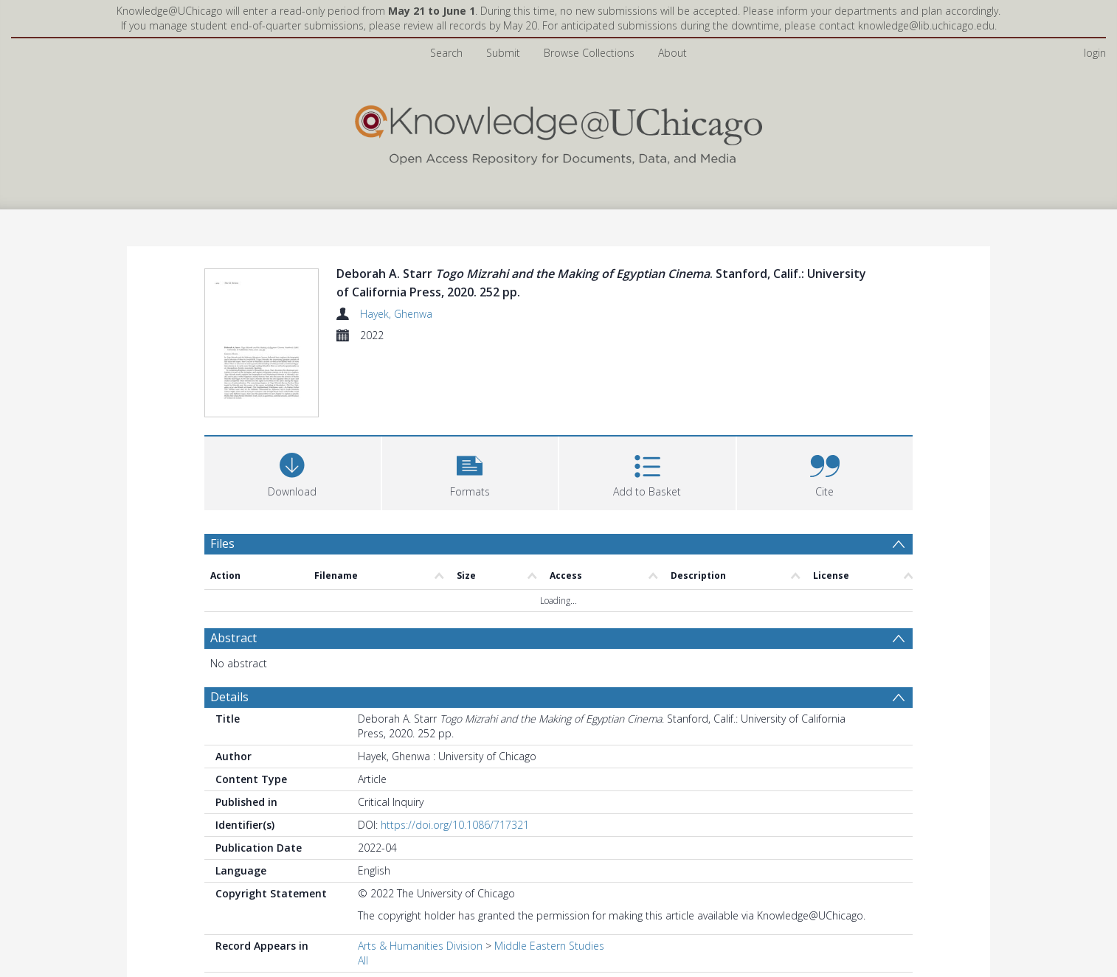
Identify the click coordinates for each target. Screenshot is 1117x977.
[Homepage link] (558, 131)
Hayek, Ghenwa (396, 314)
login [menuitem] (1095, 53)
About (672, 53)
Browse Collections (589, 53)
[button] (470, 472)
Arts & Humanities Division (420, 946)
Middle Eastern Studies (549, 946)
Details (229, 697)
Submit (503, 53)
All (363, 960)
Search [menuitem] (446, 53)
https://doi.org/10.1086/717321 (455, 825)
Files (222, 543)
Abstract (233, 638)
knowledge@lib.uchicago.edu (926, 25)
